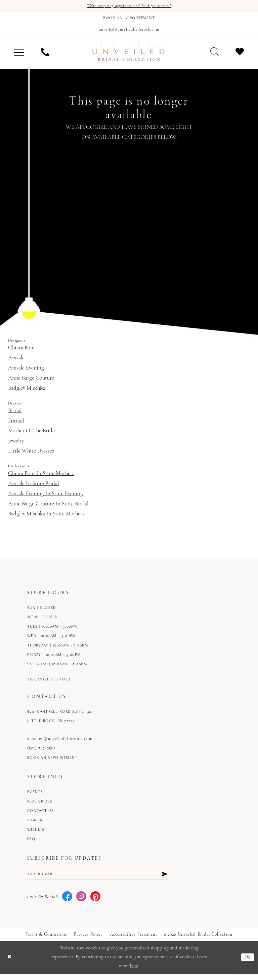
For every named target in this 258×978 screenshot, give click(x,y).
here (134, 969)
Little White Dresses (31, 454)
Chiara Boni (21, 350)
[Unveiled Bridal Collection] (129, 54)
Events (35, 794)
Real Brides (39, 803)
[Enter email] (97, 877)
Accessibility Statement (134, 938)
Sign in (35, 822)
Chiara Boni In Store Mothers (41, 476)
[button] (19, 55)
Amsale (16, 360)
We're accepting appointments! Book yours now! (129, 6)
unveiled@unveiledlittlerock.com (59, 741)
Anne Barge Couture (31, 381)
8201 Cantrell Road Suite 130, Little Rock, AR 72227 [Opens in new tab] (60, 718)
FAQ (31, 841)
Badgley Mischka (26, 391)
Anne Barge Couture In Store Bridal (48, 506)
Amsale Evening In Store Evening (45, 496)
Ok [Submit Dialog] (247, 961)
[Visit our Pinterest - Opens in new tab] (95, 900)
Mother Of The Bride (31, 433)
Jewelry (16, 443)
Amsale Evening (26, 371)
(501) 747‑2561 (41, 750)
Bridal (15, 413)
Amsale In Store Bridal (33, 486)
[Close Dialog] (10, 961)
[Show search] (214, 54)
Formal (16, 423)
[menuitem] (19, 55)
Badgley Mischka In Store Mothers (46, 516)
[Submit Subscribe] (164, 877)
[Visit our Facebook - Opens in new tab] (67, 900)
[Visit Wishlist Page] (239, 54)
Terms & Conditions (46, 938)
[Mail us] (129, 31)
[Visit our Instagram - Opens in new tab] (81, 900)
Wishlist (37, 831)
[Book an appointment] (129, 18)
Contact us (40, 813)
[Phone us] (45, 54)
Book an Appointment (52, 759)
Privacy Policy (88, 938)
